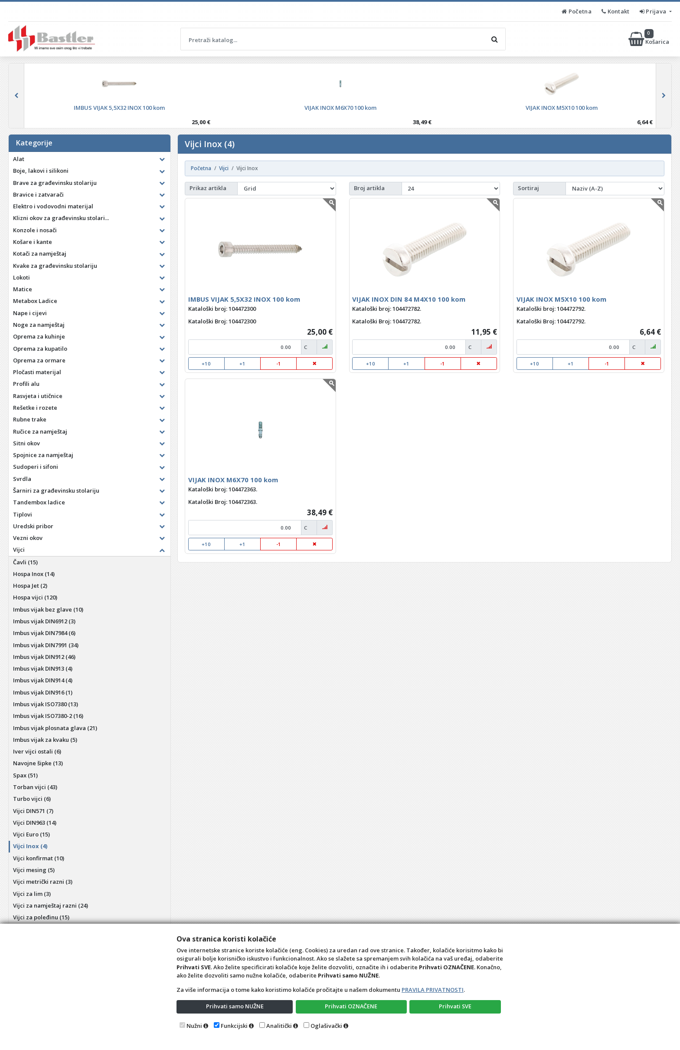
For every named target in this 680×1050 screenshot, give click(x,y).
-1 (278, 363)
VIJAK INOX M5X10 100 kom (561, 299)
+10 (206, 363)
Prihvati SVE (455, 1006)
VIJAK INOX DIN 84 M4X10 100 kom (408, 299)
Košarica (649, 39)
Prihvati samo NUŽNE (235, 1006)
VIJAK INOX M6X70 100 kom (233, 479)
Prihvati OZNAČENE (351, 1006)
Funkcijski (234, 1026)
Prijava (654, 11)
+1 (242, 363)
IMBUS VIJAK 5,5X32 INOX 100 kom (244, 299)
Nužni (194, 1026)
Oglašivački (326, 1026)
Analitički (279, 1026)
